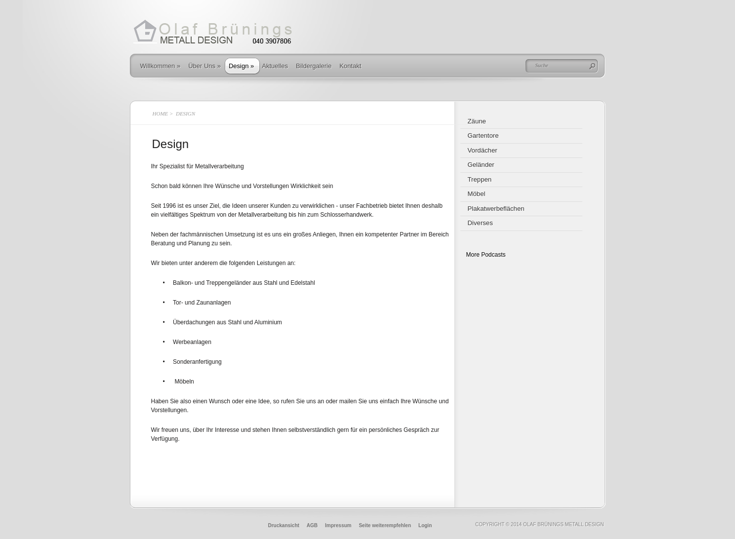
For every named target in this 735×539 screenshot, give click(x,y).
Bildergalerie (313, 66)
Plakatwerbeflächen (496, 208)
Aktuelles (275, 66)
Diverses (480, 223)
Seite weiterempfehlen (385, 525)
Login (425, 525)
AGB (312, 525)
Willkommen (160, 66)
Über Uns (204, 66)
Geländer (481, 164)
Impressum (338, 525)
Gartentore (483, 135)
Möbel (477, 193)
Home (160, 113)
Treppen (480, 179)
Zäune (477, 121)
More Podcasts (486, 254)
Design (241, 66)
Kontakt (350, 66)
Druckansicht (283, 525)
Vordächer (482, 150)
